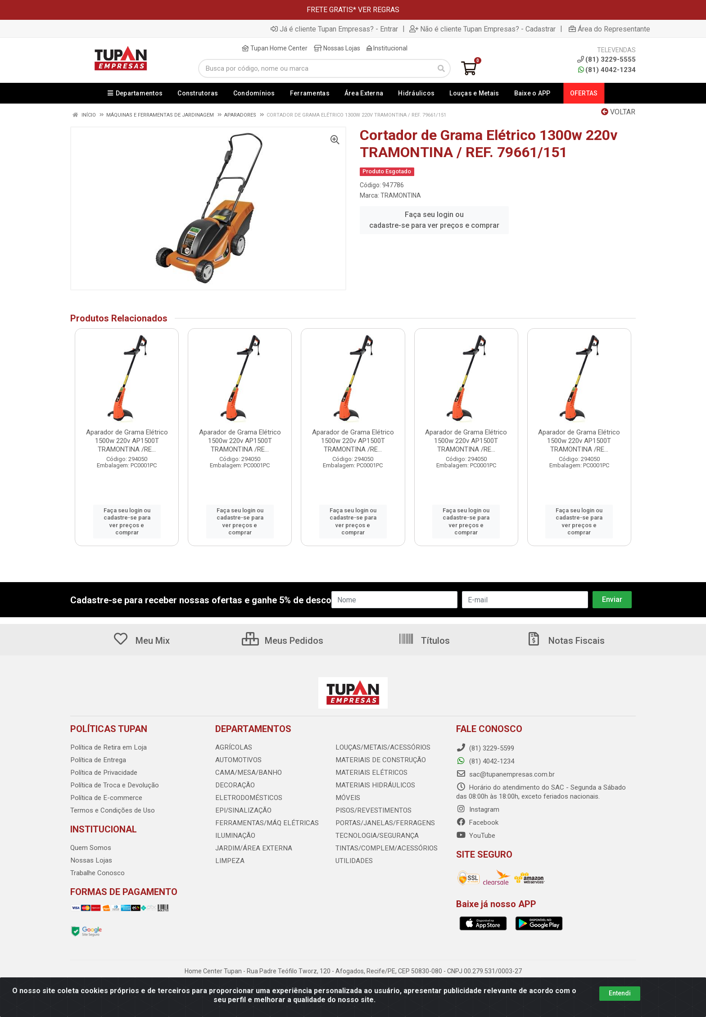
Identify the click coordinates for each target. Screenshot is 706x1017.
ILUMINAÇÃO (234, 836)
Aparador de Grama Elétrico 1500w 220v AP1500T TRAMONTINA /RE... (127, 440)
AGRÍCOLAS (233, 747)
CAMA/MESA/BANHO (247, 772)
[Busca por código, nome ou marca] (315, 68)
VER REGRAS (378, 9)
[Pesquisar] (441, 68)
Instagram (477, 809)
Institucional (387, 48)
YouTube (475, 836)
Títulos (424, 640)
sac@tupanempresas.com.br (505, 774)
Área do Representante (609, 28)
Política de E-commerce (105, 798)
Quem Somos (90, 848)
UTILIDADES (353, 861)
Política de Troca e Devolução (114, 785)
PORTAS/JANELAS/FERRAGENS (382, 823)
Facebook (477, 822)
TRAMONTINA (400, 195)
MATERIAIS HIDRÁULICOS (373, 785)
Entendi (620, 993)
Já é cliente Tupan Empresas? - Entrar (334, 28)
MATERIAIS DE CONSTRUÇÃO (379, 760)
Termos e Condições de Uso (112, 810)
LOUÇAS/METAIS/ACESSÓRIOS (381, 747)
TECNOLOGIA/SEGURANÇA (375, 836)
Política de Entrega (97, 760)
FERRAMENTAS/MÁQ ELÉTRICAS (264, 823)
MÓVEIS (347, 798)
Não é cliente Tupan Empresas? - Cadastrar (482, 28)
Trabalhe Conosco (97, 873)
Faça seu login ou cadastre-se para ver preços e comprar (434, 220)
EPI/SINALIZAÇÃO (242, 810)
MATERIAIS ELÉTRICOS (369, 772)
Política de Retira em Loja (107, 747)
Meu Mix (141, 640)
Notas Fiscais (565, 640)
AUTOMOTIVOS (238, 760)
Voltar (618, 112)
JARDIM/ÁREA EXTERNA (251, 848)
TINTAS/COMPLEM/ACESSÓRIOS (384, 848)
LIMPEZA (229, 861)
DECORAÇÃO (234, 785)
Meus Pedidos (282, 640)
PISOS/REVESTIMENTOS (371, 810)
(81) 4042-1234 (607, 70)
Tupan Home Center (275, 48)
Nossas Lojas (337, 48)
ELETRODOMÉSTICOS (247, 798)
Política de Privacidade (103, 772)
